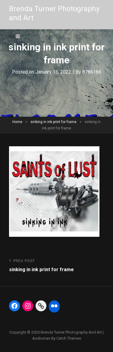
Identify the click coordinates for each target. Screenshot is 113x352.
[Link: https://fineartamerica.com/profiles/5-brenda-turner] (41, 305)
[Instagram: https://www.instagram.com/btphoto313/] (27, 305)
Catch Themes (68, 338)
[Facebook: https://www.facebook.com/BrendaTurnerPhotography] (14, 305)
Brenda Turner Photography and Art (71, 332)
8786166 (91, 72)
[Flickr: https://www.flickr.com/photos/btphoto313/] (54, 305)
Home (17, 122)
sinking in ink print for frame (53, 122)
